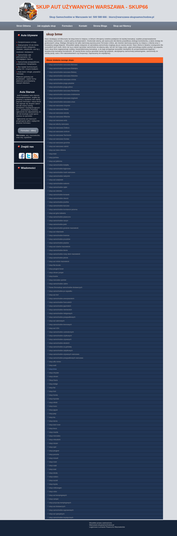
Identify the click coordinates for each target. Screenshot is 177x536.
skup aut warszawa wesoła (59, 113)
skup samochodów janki (58, 224)
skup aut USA (54, 328)
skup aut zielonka (55, 191)
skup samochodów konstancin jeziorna (63, 209)
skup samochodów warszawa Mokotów (63, 76)
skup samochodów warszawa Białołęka (63, 68)
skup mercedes (54, 436)
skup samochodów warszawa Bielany (63, 72)
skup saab (53, 466)
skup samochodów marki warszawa (62, 172)
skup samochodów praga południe (61, 83)
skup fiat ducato (55, 265)
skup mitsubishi (54, 440)
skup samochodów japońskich (60, 306)
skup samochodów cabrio (58, 284)
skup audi (52, 365)
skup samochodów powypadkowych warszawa (66, 358)
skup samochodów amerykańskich (61, 299)
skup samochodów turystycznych (61, 518)
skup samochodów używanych (60, 339)
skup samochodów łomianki (59, 195)
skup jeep (52, 414)
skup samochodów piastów (59, 243)
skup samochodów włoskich (59, 343)
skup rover (53, 462)
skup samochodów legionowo (60, 169)
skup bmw (54, 34)
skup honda (53, 395)
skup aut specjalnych (56, 514)
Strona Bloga (100, 26)
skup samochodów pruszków (59, 239)
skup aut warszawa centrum (59, 132)
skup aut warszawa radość (59, 146)
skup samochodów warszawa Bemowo (63, 65)
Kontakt (83, 26)
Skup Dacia (53, 380)
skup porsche (54, 454)
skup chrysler (54, 373)
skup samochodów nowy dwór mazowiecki (64, 254)
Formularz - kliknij (28, 130)
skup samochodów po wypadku (60, 291)
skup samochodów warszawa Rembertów (64, 91)
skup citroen (53, 376)
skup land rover (54, 425)
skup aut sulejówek (56, 180)
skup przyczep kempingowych (60, 503)
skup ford (52, 391)
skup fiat (52, 388)
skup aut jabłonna (55, 161)
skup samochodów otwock (58, 198)
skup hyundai (54, 399)
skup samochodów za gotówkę (60, 347)
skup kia (52, 417)
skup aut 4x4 (54, 295)
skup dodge (53, 384)
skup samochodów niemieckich (60, 310)
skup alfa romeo (55, 362)
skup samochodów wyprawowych (61, 510)
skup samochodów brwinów (59, 235)
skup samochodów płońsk (58, 258)
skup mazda (53, 432)
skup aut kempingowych (58, 495)
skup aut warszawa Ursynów (59, 106)
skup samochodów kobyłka (59, 165)
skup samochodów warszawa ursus (62, 102)
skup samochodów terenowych (60, 325)
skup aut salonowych (56, 321)
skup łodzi (52, 154)
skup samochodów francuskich (60, 302)
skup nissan (53, 443)
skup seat (52, 469)
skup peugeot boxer (56, 269)
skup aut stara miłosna (57, 150)
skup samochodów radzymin (59, 176)
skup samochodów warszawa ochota (62, 80)
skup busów (53, 276)
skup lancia (53, 421)
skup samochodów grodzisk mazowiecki (63, 228)
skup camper (54, 499)
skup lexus (53, 428)
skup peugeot (54, 451)
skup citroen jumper (56, 273)
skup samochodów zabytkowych (61, 351)
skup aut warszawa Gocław (59, 139)
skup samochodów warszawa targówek (63, 98)
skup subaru (53, 477)
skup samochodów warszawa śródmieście (64, 94)
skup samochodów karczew (59, 206)
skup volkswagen (55, 488)
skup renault (53, 458)
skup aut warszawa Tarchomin (60, 135)
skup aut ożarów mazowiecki (59, 247)
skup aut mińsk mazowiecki (59, 261)
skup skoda (53, 473)
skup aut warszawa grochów (59, 143)
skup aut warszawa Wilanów (59, 117)
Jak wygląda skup (46, 26)
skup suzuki (53, 480)
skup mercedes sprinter (57, 280)
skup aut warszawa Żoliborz (59, 128)
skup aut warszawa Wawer (59, 109)
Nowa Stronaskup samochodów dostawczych (65, 287)
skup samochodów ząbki (58, 187)
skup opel (52, 447)
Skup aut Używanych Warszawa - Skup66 (92, 7)
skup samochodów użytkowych (60, 336)
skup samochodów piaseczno (60, 217)
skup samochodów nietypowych (60, 313)
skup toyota (53, 484)
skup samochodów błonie (58, 250)
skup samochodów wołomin (59, 183)
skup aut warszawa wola (58, 120)
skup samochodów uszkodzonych (61, 332)
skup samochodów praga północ (61, 87)
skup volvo (53, 492)
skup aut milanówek (56, 232)
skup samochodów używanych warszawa (64, 354)
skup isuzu (53, 406)
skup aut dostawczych (57, 506)
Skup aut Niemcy (122, 26)
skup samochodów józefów (59, 202)
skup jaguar (53, 410)
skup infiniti (53, 402)
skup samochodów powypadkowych (62, 317)
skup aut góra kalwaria (57, 213)
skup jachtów (54, 158)
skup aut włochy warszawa (59, 124)
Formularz (67, 26)
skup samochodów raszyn (58, 221)
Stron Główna (23, 26)
